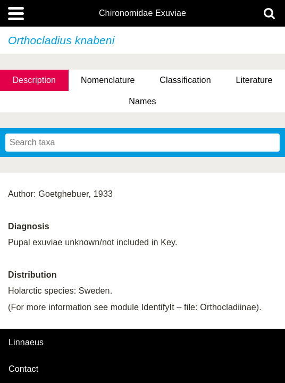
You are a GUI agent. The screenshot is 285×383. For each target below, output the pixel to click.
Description (34, 80)
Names (142, 101)
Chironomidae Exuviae (142, 13)
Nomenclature (108, 80)
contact (23, 368)
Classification (185, 80)
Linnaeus (26, 342)
